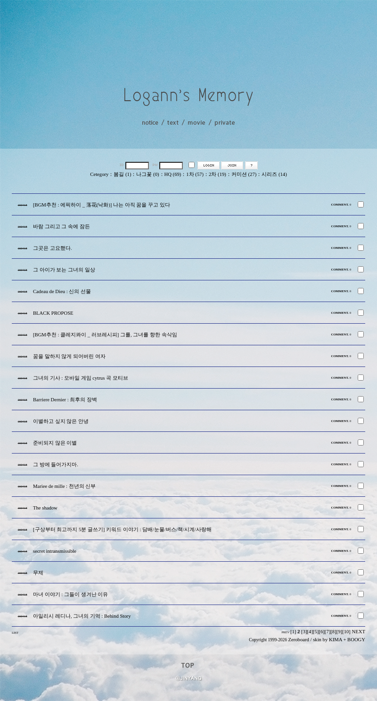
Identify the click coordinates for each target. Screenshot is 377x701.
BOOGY (356, 639)
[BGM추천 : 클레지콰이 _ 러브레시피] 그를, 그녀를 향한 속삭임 (105, 334)
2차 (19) (217, 174)
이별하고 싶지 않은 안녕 (61, 421)
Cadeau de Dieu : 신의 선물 (62, 291)
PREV (285, 632)
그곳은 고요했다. (52, 248)
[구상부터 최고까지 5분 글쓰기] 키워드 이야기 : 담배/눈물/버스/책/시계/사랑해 (122, 529)
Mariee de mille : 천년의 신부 (64, 486)
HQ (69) (172, 174)
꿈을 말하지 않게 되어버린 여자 (69, 356)
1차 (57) (195, 174)
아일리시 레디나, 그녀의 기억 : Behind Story (82, 616)
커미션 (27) (243, 174)
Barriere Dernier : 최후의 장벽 (65, 399)
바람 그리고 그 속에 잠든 (61, 226)
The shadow (45, 507)
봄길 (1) (122, 174)
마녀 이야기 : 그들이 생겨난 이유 (70, 594)
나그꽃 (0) (147, 174)
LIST (15, 632)
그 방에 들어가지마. (55, 464)
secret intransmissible (54, 551)
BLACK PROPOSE (53, 313)
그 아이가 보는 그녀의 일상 (64, 269)
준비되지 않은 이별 (55, 443)
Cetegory (99, 174)
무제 (38, 572)
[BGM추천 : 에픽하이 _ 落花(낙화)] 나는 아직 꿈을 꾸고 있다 (101, 204)
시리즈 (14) (274, 174)
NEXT (358, 631)
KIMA (335, 639)
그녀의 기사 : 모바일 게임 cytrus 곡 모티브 (80, 378)
